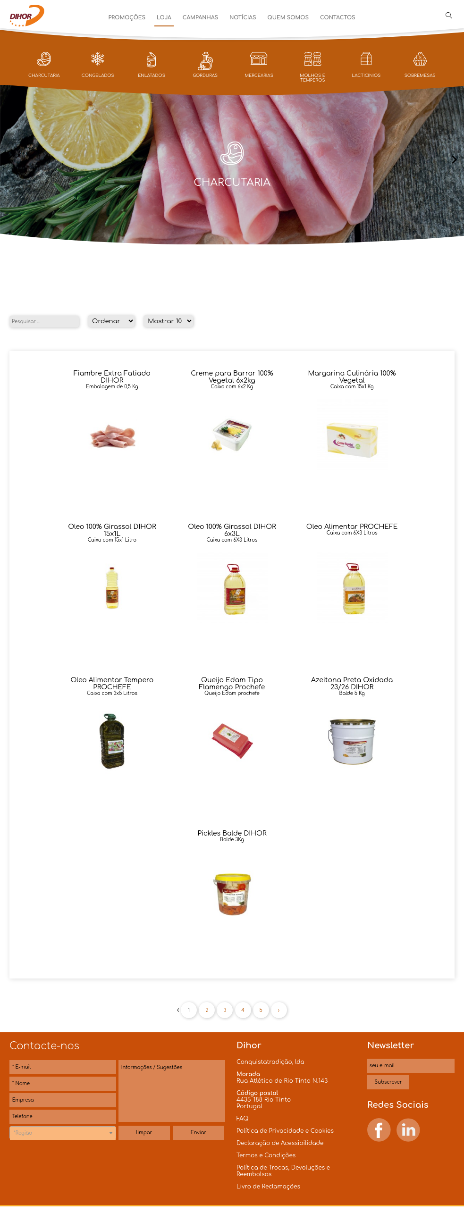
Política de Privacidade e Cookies (285, 1131)
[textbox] (63, 1133)
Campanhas (200, 18)
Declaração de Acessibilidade (279, 1143)
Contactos (337, 18)
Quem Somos (288, 18)
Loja (164, 18)
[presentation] (9, 160)
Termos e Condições (265, 1155)
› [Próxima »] (278, 1010)
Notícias (242, 18)
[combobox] (62, 1132)
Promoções (127, 18)
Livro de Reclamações (268, 1186)
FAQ (242, 1118)
